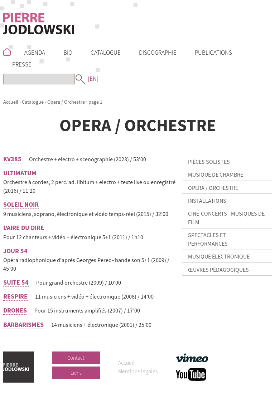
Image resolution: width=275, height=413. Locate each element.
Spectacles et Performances (208, 239)
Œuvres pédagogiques (218, 269)
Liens (76, 372)
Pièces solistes (209, 161)
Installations (207, 200)
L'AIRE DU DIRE (23, 227)
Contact (76, 357)
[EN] (93, 79)
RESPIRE (15, 296)
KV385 (12, 159)
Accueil (10, 102)
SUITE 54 (16, 282)
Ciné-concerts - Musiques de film (226, 218)
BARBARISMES (23, 324)
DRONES (15, 310)
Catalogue (33, 102)
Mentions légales (138, 371)
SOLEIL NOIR (21, 204)
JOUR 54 (15, 251)
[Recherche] (39, 79)
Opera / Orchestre (66, 102)
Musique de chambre (215, 174)
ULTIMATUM (20, 173)
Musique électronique (219, 256)
